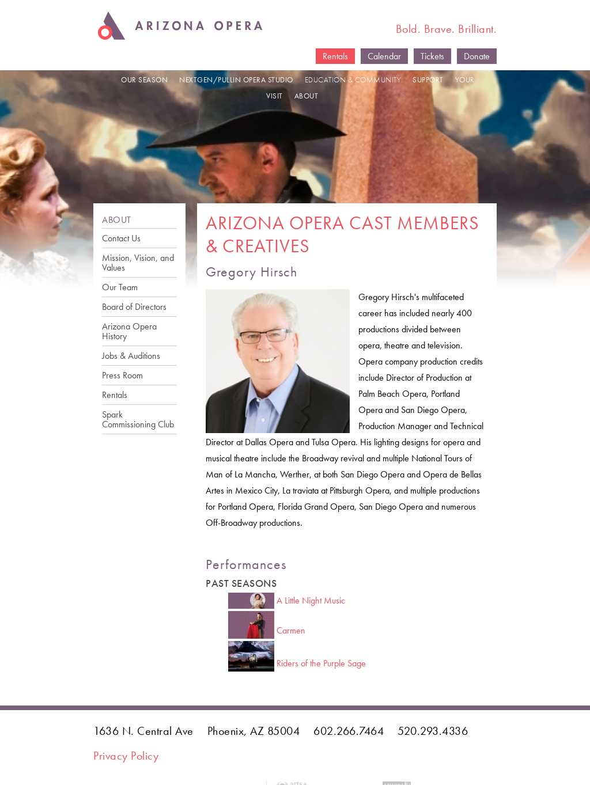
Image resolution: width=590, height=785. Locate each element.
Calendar (384, 56)
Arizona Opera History (129, 331)
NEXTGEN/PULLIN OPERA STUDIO (236, 80)
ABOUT (306, 96)
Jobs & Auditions (131, 356)
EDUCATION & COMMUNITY (353, 80)
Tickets (432, 56)
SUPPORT (428, 80)
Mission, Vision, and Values (138, 262)
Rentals (335, 56)
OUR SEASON (144, 80)
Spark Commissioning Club (138, 419)
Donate (477, 56)
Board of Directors (134, 307)
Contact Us (121, 238)
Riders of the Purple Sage (321, 663)
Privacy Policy (125, 755)
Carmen (291, 630)
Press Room (122, 375)
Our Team (120, 287)
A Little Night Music (311, 600)
